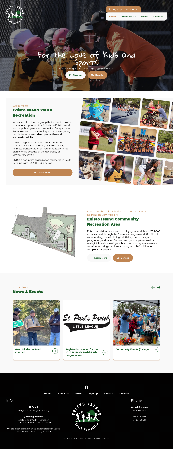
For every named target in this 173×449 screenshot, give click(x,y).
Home (112, 16)
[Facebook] (86, 387)
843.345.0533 (139, 420)
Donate (134, 9)
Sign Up (117, 9)
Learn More (42, 172)
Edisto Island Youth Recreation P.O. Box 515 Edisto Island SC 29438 (33, 421)
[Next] (158, 287)
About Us (128, 16)
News (144, 16)
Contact (158, 16)
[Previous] (153, 287)
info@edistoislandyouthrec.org (33, 410)
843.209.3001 (139, 410)
